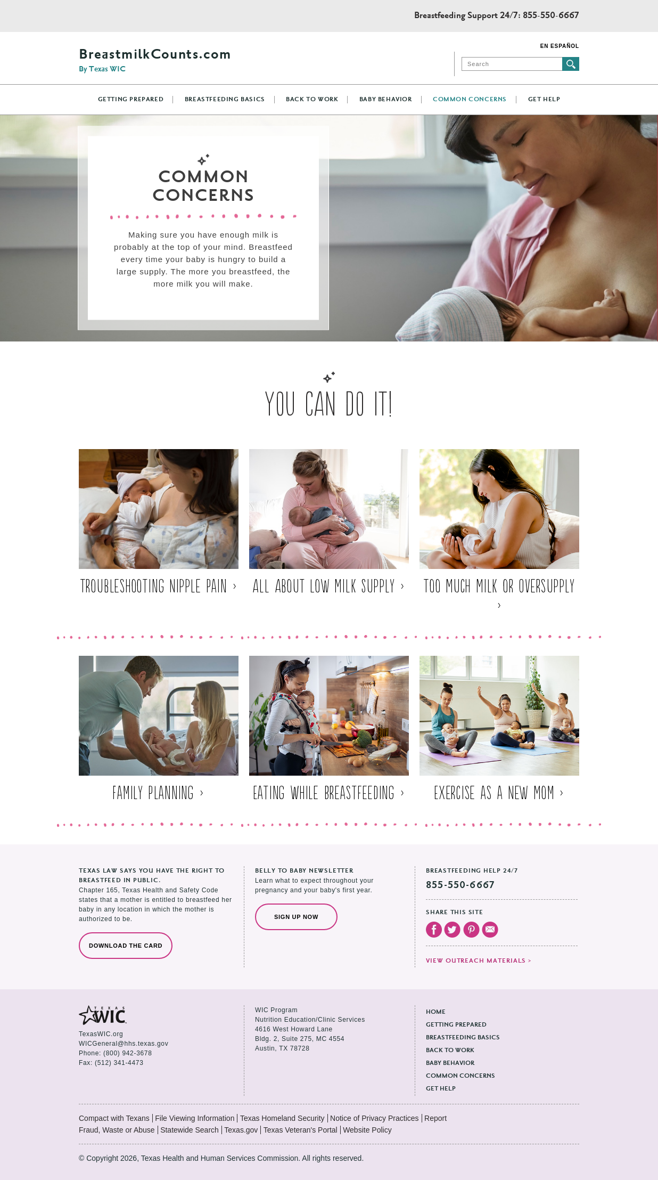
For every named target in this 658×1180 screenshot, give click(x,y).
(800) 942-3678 (127, 1053)
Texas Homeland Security (282, 1118)
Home (436, 1012)
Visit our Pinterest (471, 930)
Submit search (570, 64)
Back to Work (312, 99)
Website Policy (367, 1130)
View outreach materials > (479, 961)
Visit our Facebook (434, 930)
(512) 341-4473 (119, 1063)
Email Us (490, 930)
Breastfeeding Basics (225, 99)
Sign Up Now (296, 917)
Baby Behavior (385, 99)
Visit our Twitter (452, 930)
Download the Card (125, 945)
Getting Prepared (131, 99)
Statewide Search (189, 1130)
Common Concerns (470, 99)
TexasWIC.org (101, 1034)
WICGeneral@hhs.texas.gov (123, 1043)
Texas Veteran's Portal (301, 1130)
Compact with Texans (114, 1118)
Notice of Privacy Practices (374, 1118)
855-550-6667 (551, 16)
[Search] (512, 64)
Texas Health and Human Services (126, 16)
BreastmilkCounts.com (155, 61)
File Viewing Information (194, 1118)
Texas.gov (241, 1130)
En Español (559, 46)
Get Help (544, 99)
